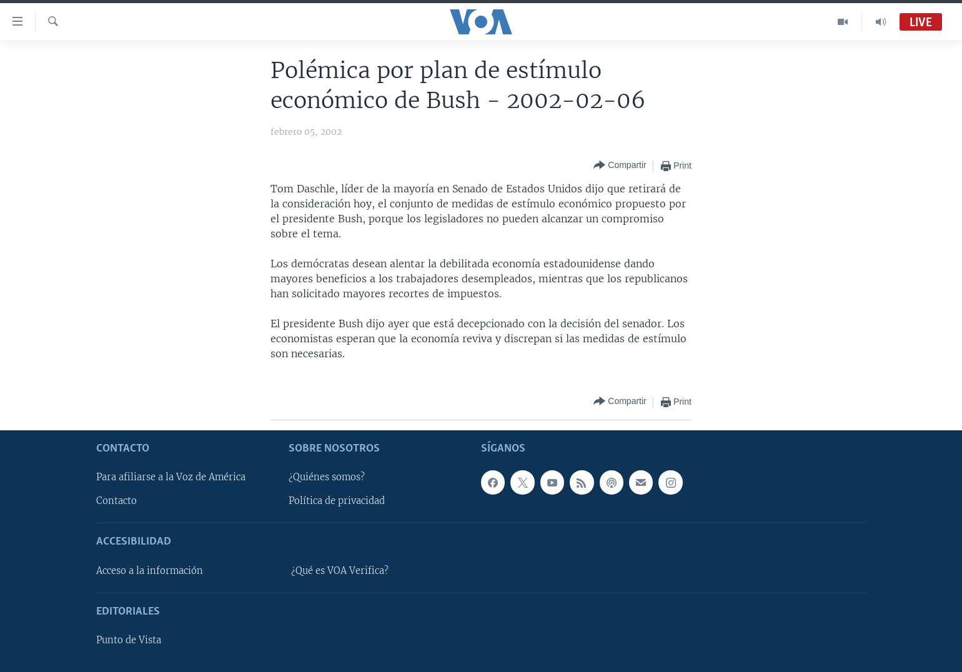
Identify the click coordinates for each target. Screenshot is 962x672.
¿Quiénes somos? (327, 477)
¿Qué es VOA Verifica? (340, 570)
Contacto (116, 500)
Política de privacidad (337, 500)
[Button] (619, 166)
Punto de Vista (128, 640)
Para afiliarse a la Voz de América (170, 477)
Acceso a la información (149, 570)
